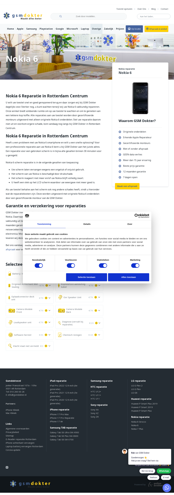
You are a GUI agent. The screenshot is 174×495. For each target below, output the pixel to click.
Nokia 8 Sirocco (138, 424)
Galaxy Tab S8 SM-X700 (62, 441)
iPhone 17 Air (56, 423)
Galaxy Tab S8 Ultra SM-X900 (64, 434)
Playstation (46, 31)
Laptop (85, 31)
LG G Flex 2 (136, 387)
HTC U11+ (96, 397)
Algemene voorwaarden (17, 430)
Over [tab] (129, 224)
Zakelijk (108, 31)
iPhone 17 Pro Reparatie (62, 420)
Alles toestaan (128, 277)
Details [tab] (87, 224)
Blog (153, 9)
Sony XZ (94, 415)
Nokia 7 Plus (137, 431)
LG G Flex (136, 391)
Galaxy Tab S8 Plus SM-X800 (64, 438)
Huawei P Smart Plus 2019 (144, 405)
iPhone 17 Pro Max (59, 416)
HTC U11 (95, 400)
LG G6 (134, 394)
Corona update (13, 452)
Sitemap (10, 437)
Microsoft (72, 31)
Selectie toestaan (86, 277)
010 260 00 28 (17, 393)
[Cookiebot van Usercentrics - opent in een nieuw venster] (136, 216)
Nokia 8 (134, 427)
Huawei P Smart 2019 (142, 409)
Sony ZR (95, 419)
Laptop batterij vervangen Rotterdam (24, 448)
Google (60, 31)
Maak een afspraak (127, 188)
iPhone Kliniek (12, 412)
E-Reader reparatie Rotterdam (21, 441)
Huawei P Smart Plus (141, 413)
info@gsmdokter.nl (17, 397)
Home (10, 31)
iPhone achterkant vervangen (20, 445)
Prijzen (120, 31)
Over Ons (141, 9)
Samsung (31, 31)
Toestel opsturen (124, 9)
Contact (164, 9)
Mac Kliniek (11, 415)
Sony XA (94, 411)
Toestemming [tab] (44, 224)
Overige (96, 31)
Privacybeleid (12, 434)
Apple (20, 31)
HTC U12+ (96, 393)
